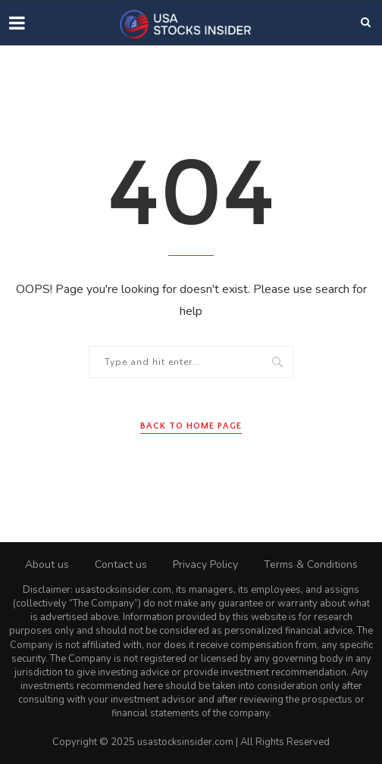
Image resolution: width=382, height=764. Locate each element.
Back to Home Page (191, 426)
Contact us (121, 564)
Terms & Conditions (311, 564)
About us (47, 564)
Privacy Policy (205, 564)
